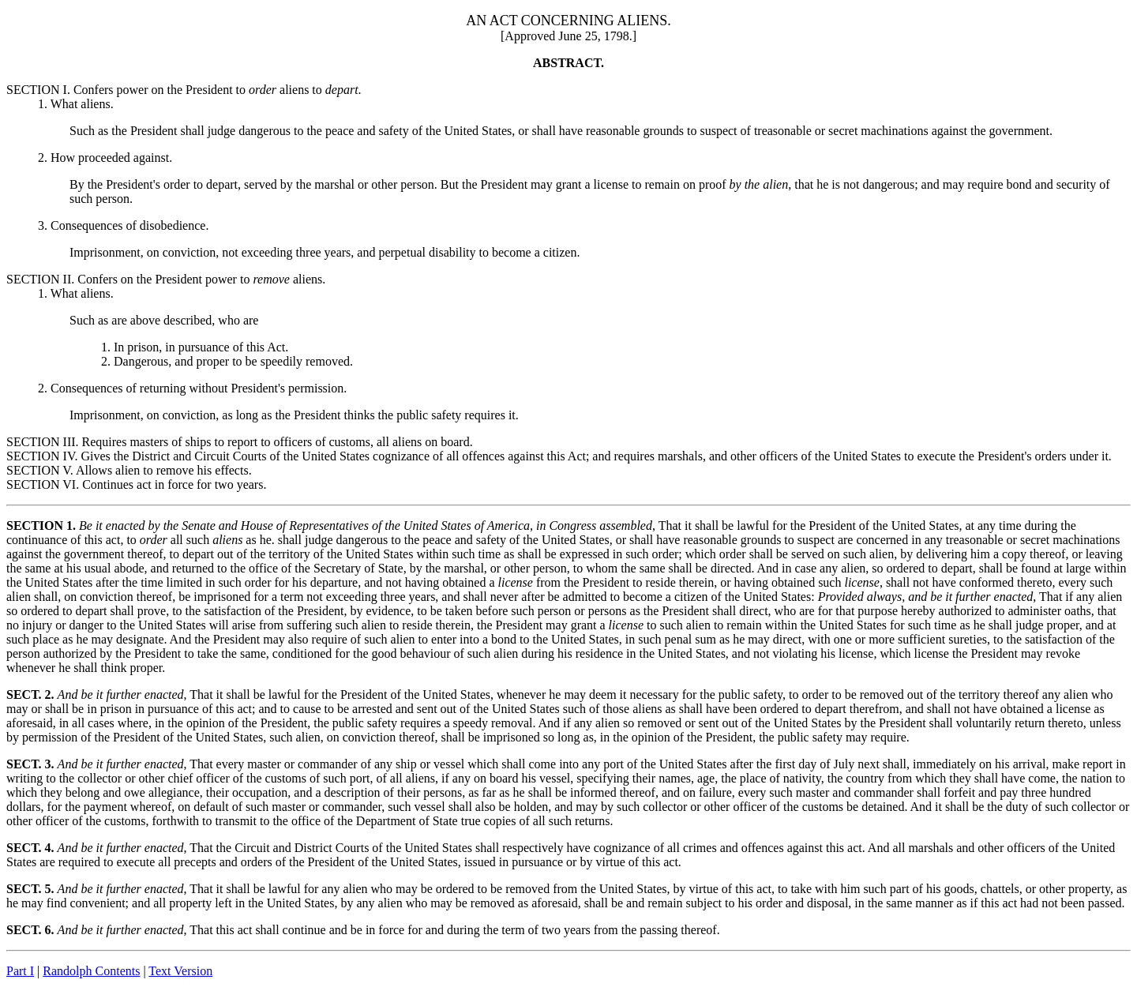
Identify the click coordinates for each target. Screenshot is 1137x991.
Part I (20, 971)
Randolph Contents (91, 971)
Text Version (180, 971)
